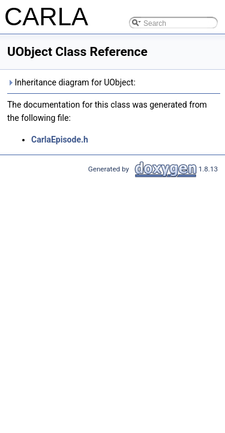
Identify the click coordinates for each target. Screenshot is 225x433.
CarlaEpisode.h (59, 139)
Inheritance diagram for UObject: (71, 82)
